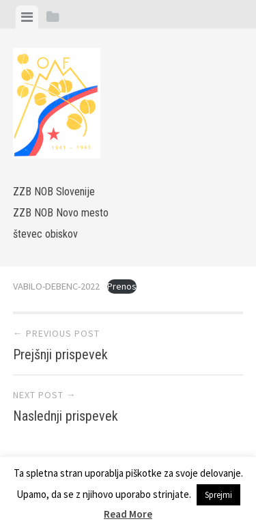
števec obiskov (45, 233)
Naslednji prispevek (65, 416)
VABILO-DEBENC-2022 (56, 286)
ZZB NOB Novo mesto (61, 212)
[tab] (27, 17)
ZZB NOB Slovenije (54, 191)
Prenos (122, 286)
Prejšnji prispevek (60, 354)
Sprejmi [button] (218, 495)
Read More (128, 513)
